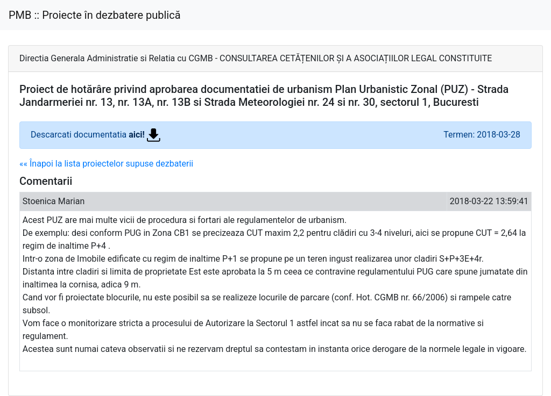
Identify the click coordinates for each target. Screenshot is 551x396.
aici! (144, 134)
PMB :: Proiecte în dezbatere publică (95, 15)
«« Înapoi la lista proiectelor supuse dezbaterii (106, 164)
